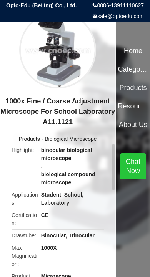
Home (133, 51)
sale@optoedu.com (120, 16)
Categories (133, 69)
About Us (133, 124)
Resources (133, 106)
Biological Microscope (71, 139)
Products (29, 139)
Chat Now (133, 166)
